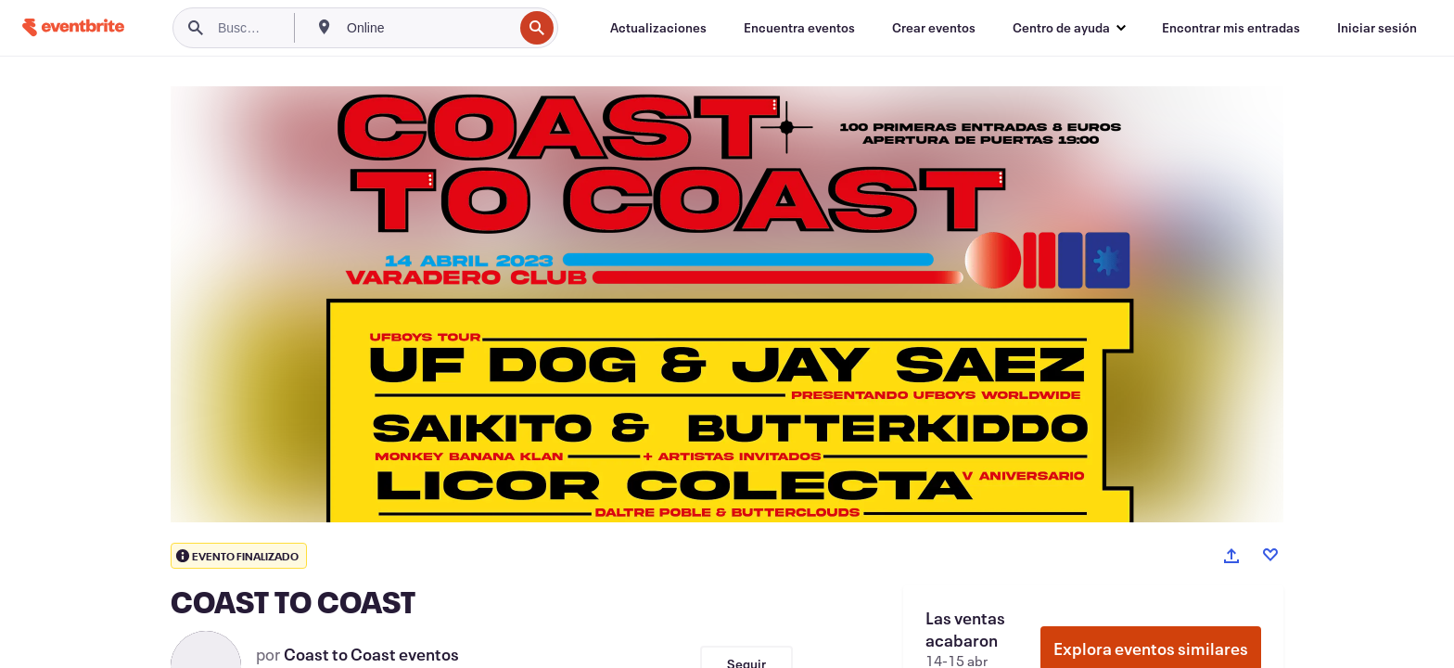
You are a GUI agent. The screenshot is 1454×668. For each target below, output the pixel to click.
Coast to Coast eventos (371, 654)
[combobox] (428, 27)
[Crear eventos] (933, 27)
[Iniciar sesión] (1377, 27)
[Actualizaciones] (658, 27)
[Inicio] (73, 27)
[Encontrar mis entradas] (1231, 27)
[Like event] (1270, 555)
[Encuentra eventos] (799, 27)
